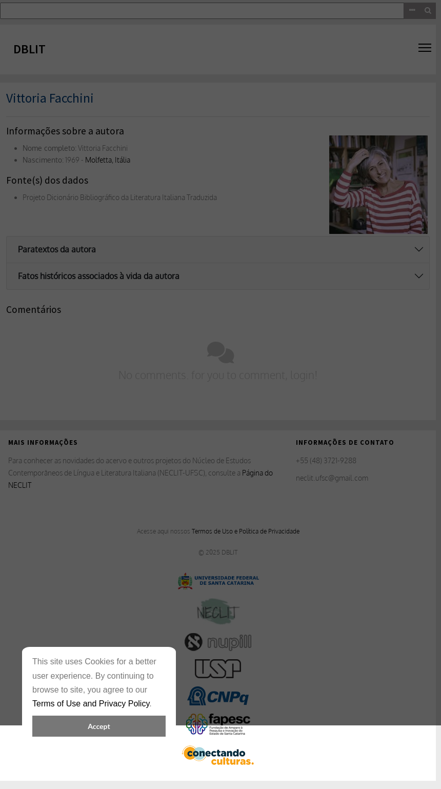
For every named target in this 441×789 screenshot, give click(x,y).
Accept (99, 726)
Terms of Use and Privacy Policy (90, 703)
